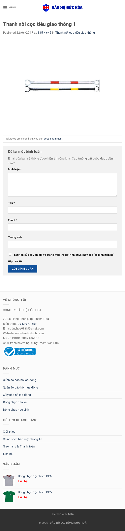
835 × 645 (44, 32)
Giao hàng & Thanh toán (19, 446)
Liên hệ (8, 454)
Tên (11, 202)
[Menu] (9, 7)
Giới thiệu (9, 431)
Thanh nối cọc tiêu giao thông (75, 32)
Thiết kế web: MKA (62, 514)
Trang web (15, 237)
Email (12, 220)
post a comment (53, 138)
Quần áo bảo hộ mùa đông (20, 387)
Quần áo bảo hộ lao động (19, 380)
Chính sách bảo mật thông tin (22, 439)
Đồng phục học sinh (16, 409)
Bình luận (14, 169)
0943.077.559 (27, 324)
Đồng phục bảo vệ (15, 402)
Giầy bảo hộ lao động (17, 395)
